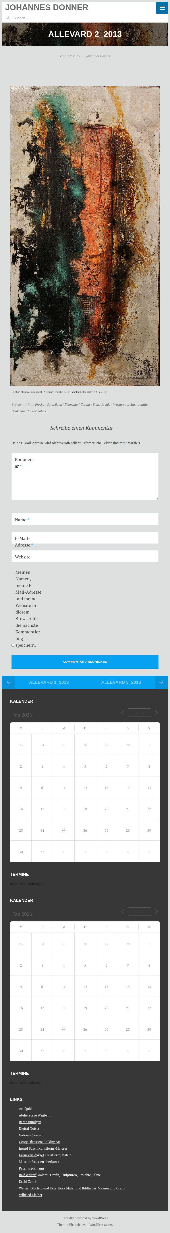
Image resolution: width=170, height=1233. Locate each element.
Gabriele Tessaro (31, 1135)
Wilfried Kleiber (30, 1195)
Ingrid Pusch (28, 1148)
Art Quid (25, 1108)
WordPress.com (100, 1224)
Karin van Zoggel (31, 1155)
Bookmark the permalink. (29, 411)
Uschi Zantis (28, 1181)
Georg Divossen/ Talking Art (39, 1141)
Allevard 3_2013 (121, 682)
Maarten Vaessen (31, 1161)
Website (23, 557)
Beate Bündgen (30, 1122)
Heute (139, 712)
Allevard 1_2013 (49, 682)
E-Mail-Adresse (24, 541)
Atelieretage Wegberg (35, 1115)
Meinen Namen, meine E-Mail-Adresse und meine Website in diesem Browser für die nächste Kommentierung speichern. (28, 608)
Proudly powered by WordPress (85, 1218)
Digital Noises (29, 1128)
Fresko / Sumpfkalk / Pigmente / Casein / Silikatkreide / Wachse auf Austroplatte (91, 404)
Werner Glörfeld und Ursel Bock (42, 1188)
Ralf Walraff (28, 1175)
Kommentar (24, 462)
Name (22, 520)
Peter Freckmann (31, 1168)
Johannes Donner (46, 7)
